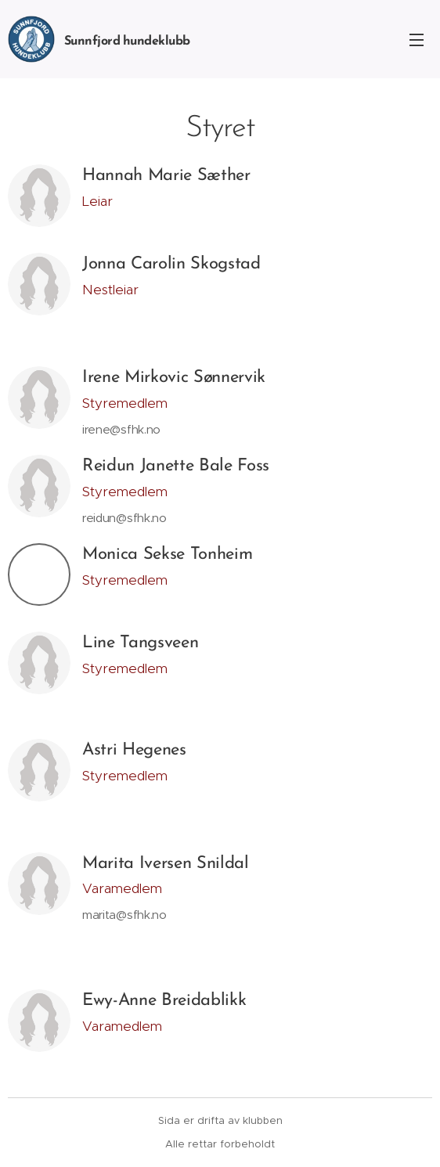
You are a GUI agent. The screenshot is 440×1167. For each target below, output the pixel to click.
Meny (416, 40)
